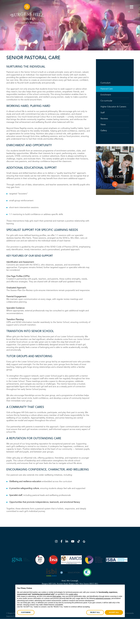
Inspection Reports (12, 616)
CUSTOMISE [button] (26, 612)
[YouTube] (73, 541)
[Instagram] (57, 541)
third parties (57, 596)
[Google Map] (84, 541)
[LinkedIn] (67, 541)
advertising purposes (103, 598)
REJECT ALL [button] (95, 612)
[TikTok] (79, 541)
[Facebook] (62, 541)
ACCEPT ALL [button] (114, 612)
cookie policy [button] (73, 594)
